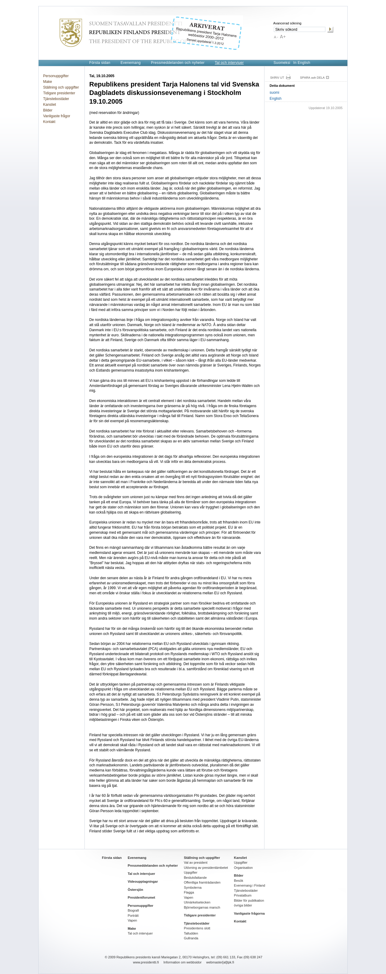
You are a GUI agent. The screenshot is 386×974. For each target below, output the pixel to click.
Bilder (47, 110)
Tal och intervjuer (229, 62)
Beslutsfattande (195, 877)
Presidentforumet (141, 897)
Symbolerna (193, 887)
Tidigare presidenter (59, 93)
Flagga (189, 892)
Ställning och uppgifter (61, 87)
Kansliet (49, 104)
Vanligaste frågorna (249, 913)
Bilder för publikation (249, 900)
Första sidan (99, 62)
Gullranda (191, 938)
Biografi (133, 910)
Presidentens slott (197, 928)
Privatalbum (243, 895)
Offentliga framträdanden (202, 882)
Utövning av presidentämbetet (206, 867)
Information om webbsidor (182, 962)
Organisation (243, 867)
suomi (274, 92)
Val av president (195, 862)
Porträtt (133, 915)
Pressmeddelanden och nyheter (177, 62)
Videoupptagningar (143, 881)
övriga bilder (243, 905)
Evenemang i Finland (249, 885)
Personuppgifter (56, 76)
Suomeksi (282, 63)
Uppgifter (191, 872)
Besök (238, 880)
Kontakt (49, 122)
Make (47, 82)
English (275, 98)
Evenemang (131, 62)
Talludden (191, 933)
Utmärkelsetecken (197, 902)
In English (301, 63)
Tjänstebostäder (56, 99)
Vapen (132, 920)
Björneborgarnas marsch (202, 907)
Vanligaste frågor (56, 116)
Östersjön (135, 889)
